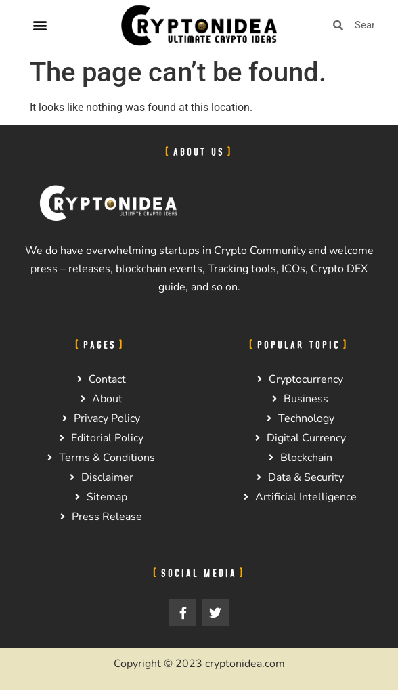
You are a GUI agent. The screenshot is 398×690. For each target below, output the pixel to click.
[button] (39, 25)
